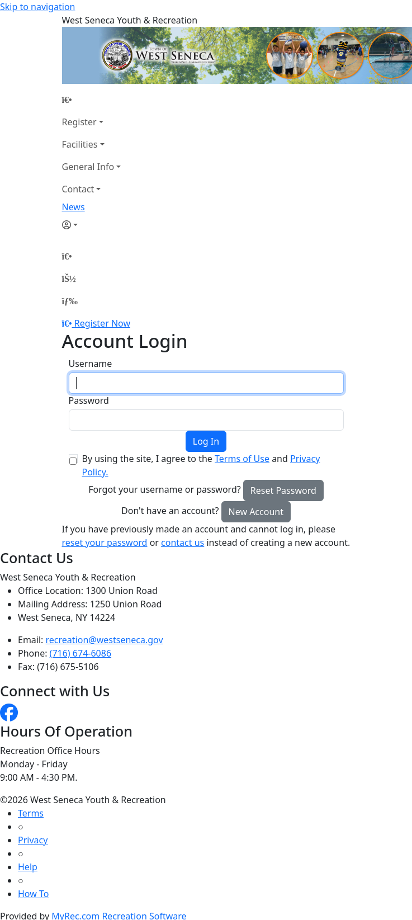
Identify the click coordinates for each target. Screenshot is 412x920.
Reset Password (283, 490)
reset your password (105, 542)
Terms (31, 813)
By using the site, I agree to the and (201, 465)
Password (89, 400)
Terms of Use (242, 458)
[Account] (91, 225)
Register (79, 122)
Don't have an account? (170, 510)
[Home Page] (91, 99)
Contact (78, 189)
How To (33, 894)
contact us (182, 542)
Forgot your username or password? (164, 489)
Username (90, 363)
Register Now (102, 323)
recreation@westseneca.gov (104, 640)
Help (27, 867)
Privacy (33, 840)
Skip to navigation (37, 7)
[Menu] (70, 301)
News (73, 207)
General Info (88, 167)
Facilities (80, 144)
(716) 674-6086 (80, 653)
